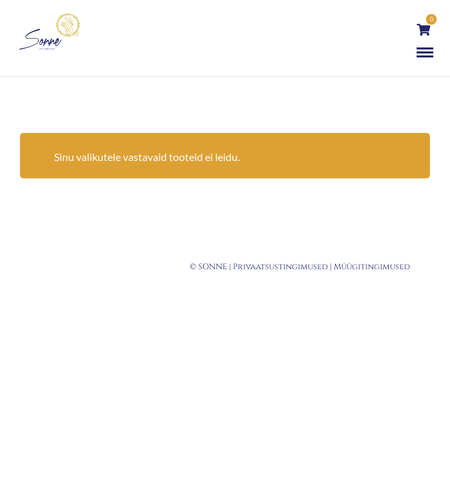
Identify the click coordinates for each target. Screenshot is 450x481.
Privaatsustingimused (280, 266)
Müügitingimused (372, 266)
